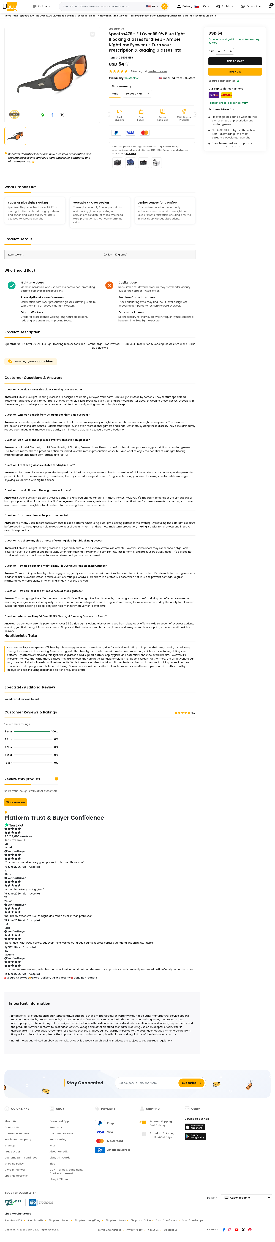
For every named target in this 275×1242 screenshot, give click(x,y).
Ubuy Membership (16, 1175)
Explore (40, 6)
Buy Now (131, 153)
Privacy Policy (134, 1230)
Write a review (15, 802)
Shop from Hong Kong (87, 1220)
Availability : (117, 78)
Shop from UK (35, 1220)
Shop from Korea (116, 1220)
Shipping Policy (14, 1163)
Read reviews (14, 840)
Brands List (57, 1127)
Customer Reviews (61, 1133)
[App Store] (195, 1128)
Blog (52, 1163)
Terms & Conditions (109, 1230)
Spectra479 (116, 28)
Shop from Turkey (166, 1220)
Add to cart (235, 61)
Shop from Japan (59, 1220)
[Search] (164, 6)
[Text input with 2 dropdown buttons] (102, 6)
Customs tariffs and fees (20, 1157)
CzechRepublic (237, 1197)
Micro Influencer (14, 1169)
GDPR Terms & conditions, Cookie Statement (66, 1171)
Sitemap (9, 1145)
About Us (10, 1121)
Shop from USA (13, 1220)
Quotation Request (16, 1133)
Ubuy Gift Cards (60, 1157)
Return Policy (58, 1139)
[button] (251, 6)
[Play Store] (195, 1137)
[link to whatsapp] (42, 115)
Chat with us (45, 361)
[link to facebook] (52, 115)
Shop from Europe (192, 1220)
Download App (59, 1121)
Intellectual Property (17, 1139)
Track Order (12, 1151)
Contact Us (11, 1127)
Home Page (11, 15)
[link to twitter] (62, 115)
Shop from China (141, 1220)
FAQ (52, 1145)
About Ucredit (59, 1151)
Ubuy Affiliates (59, 1179)
